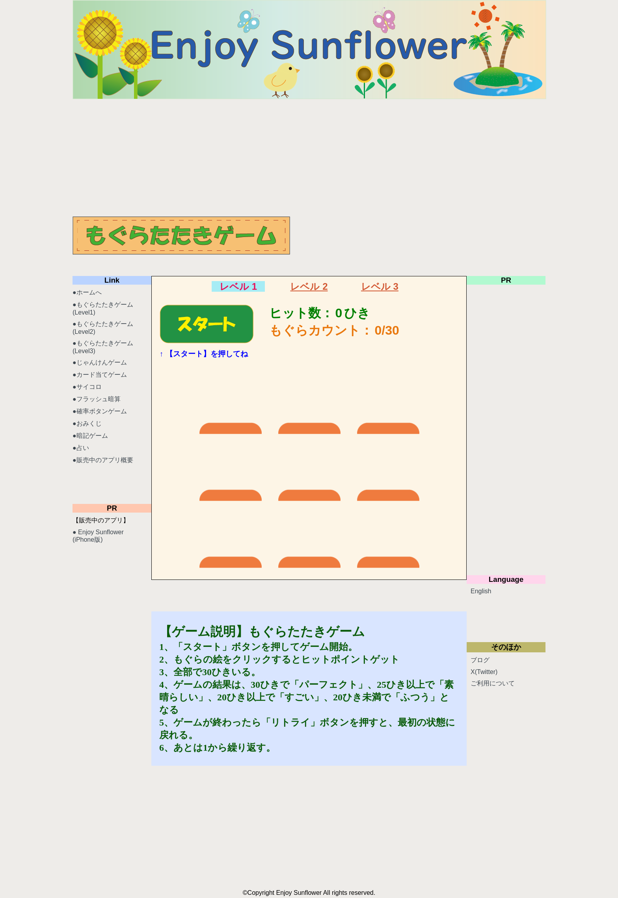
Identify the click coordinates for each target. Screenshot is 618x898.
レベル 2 (309, 286)
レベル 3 (379, 286)
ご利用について (493, 683)
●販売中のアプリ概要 (103, 460)
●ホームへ (87, 292)
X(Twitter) (484, 671)
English (481, 591)
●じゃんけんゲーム (100, 362)
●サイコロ (87, 386)
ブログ (480, 660)
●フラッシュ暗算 (97, 399)
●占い (81, 447)
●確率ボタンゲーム (100, 411)
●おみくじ (87, 423)
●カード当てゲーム (100, 374)
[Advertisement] (309, 157)
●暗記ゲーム (90, 435)
